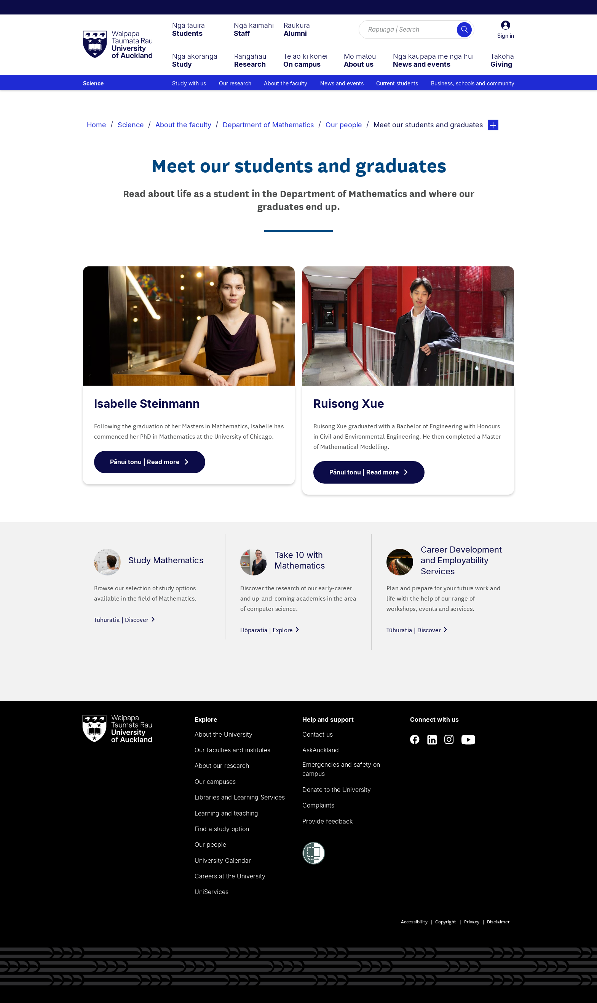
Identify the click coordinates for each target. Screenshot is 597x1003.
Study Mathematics (166, 560)
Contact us (317, 734)
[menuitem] (188, 29)
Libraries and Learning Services (240, 797)
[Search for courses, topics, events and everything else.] (416, 29)
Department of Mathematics (268, 125)
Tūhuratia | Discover (124, 619)
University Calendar (223, 860)
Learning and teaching (226, 813)
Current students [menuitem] (397, 83)
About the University (223, 734)
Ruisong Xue (348, 403)
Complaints (318, 805)
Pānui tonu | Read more (149, 462)
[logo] (117, 44)
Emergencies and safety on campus (341, 769)
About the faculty (183, 125)
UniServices (211, 892)
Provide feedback (327, 821)
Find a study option (222, 829)
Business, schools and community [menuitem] (472, 83)
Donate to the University (336, 789)
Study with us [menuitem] (189, 83)
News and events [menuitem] (342, 83)
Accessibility (414, 921)
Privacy (471, 921)
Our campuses (215, 781)
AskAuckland (320, 750)
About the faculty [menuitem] (285, 83)
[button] (505, 30)
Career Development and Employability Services (461, 560)
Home (96, 125)
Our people (344, 125)
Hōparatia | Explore (270, 629)
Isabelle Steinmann (147, 403)
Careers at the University (230, 876)
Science (93, 83)
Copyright (445, 921)
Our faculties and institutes (232, 750)
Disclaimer (498, 921)
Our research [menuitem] (235, 83)
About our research (222, 765)
